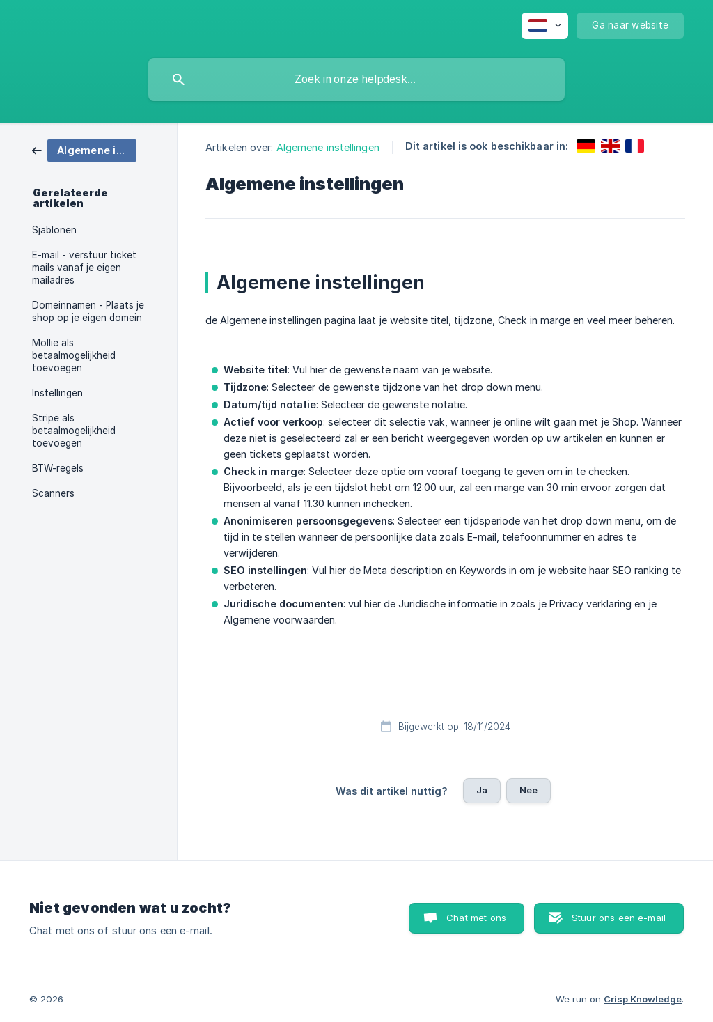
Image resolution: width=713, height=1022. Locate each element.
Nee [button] (528, 790)
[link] (84, 149)
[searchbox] (356, 79)
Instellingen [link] (57, 392)
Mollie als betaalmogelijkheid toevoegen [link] (74, 355)
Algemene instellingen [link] (327, 147)
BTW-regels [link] (58, 468)
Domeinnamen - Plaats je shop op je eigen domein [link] (88, 311)
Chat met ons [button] (476, 917)
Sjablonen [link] (54, 229)
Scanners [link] (53, 493)
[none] (545, 26)
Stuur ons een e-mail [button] (619, 917)
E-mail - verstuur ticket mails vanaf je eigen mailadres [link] (84, 267)
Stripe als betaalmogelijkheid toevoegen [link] (74, 430)
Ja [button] (481, 790)
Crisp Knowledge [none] (643, 999)
